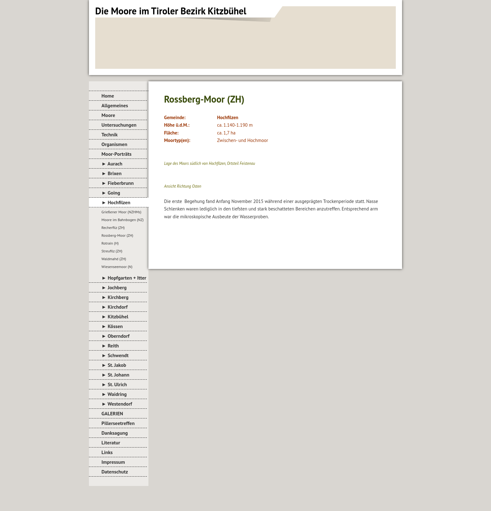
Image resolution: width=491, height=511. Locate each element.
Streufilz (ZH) (111, 251)
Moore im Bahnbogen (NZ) (122, 219)
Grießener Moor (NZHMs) (121, 212)
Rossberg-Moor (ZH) (117, 235)
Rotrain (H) (110, 243)
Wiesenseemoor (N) (116, 266)
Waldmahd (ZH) (113, 258)
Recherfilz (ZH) (113, 227)
